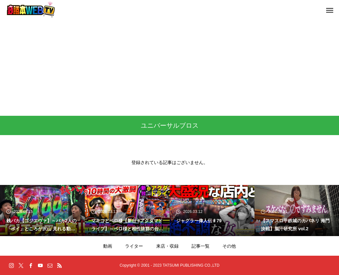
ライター (134, 246)
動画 (107, 246)
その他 (229, 246)
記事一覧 (201, 246)
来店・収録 (167, 246)
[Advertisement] (169, 68)
